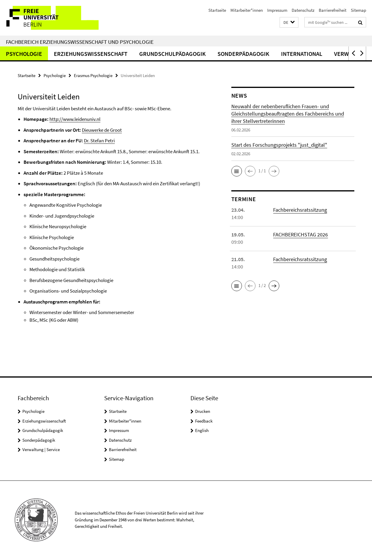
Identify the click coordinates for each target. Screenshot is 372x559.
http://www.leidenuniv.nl (74, 119)
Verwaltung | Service (41, 449)
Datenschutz (303, 10)
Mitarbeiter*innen (246, 10)
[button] (289, 22)
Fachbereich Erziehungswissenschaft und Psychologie (80, 41)
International (301, 53)
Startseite (217, 10)
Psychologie (24, 53)
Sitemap (358, 10)
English (202, 430)
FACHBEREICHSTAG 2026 (300, 234)
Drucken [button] (202, 411)
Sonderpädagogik (243, 53)
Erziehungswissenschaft (90, 53)
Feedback (203, 421)
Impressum (277, 10)
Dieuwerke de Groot (102, 130)
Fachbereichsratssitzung (300, 209)
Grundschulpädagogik (172, 53)
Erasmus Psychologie (93, 75)
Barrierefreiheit (332, 10)
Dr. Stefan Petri (99, 140)
